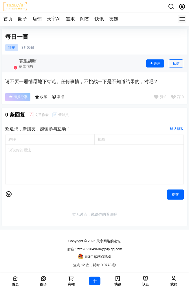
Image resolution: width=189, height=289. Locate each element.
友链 (113, 18)
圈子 (22, 18)
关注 (155, 63)
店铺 (37, 18)
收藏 (41, 97)
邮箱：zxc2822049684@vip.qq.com (94, 249)
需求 (70, 18)
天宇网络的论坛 (108, 241)
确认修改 (177, 129)
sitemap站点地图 (94, 256)
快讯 (99, 18)
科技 (11, 47)
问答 (84, 18)
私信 (176, 63)
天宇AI (53, 18)
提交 (175, 194)
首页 (8, 18)
